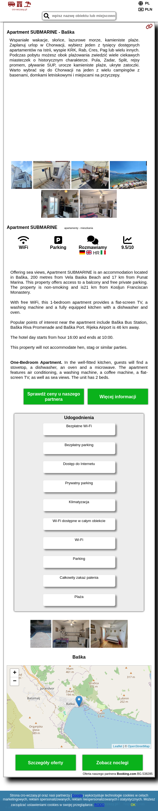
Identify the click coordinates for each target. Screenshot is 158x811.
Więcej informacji (117, 396)
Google (77, 795)
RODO (99, 805)
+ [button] (14, 673)
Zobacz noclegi (112, 762)
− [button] (14, 681)
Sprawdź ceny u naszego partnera (53, 397)
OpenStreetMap (139, 746)
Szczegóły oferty (45, 762)
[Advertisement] (79, 119)
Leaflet (117, 746)
